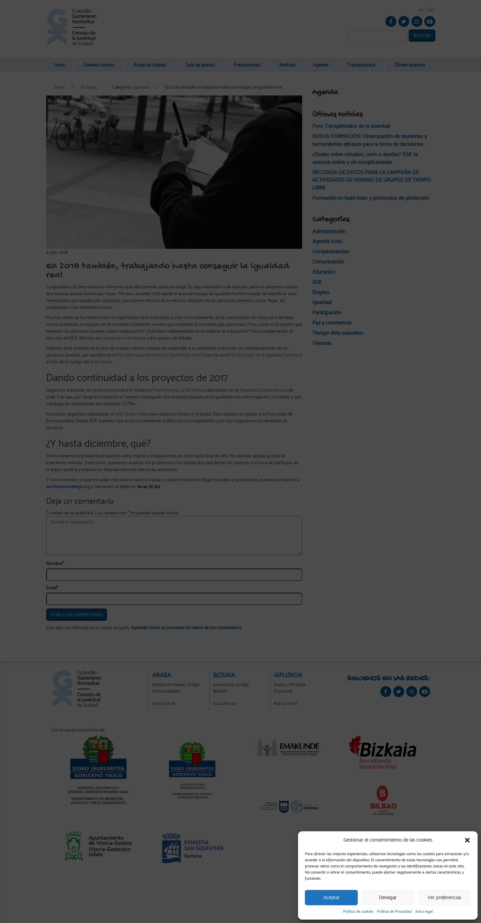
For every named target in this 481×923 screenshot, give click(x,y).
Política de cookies (358, 911)
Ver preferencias (444, 897)
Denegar (388, 897)
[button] (467, 840)
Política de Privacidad (394, 911)
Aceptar (331, 897)
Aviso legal (424, 911)
